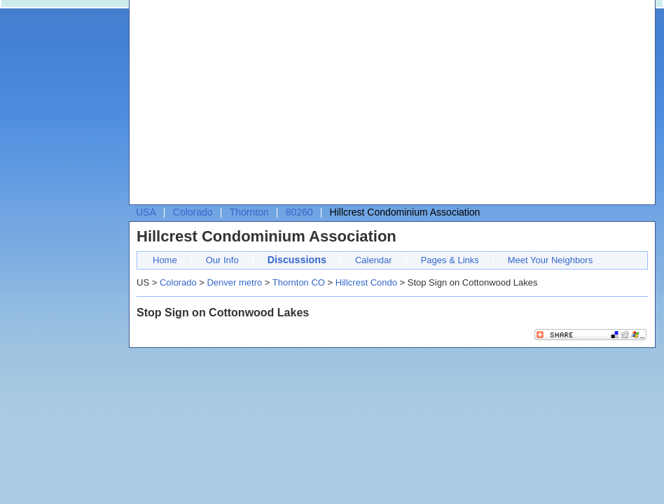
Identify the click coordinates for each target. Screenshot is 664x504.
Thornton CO (298, 282)
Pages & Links (450, 260)
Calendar (373, 260)
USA (146, 212)
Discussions (297, 259)
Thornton (249, 212)
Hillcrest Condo (366, 282)
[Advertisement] (336, 106)
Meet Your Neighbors (550, 260)
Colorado (193, 212)
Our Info (222, 260)
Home (165, 260)
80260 (299, 212)
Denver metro (234, 282)
